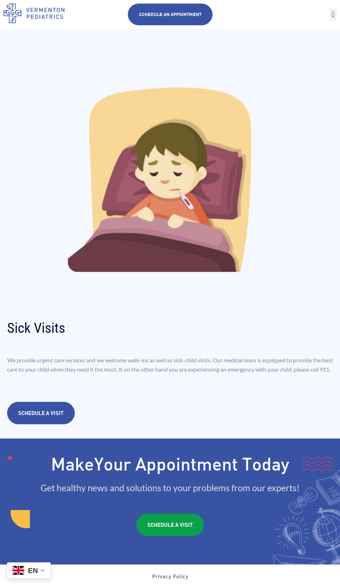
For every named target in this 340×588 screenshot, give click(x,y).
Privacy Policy (170, 576)
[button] (333, 14)
